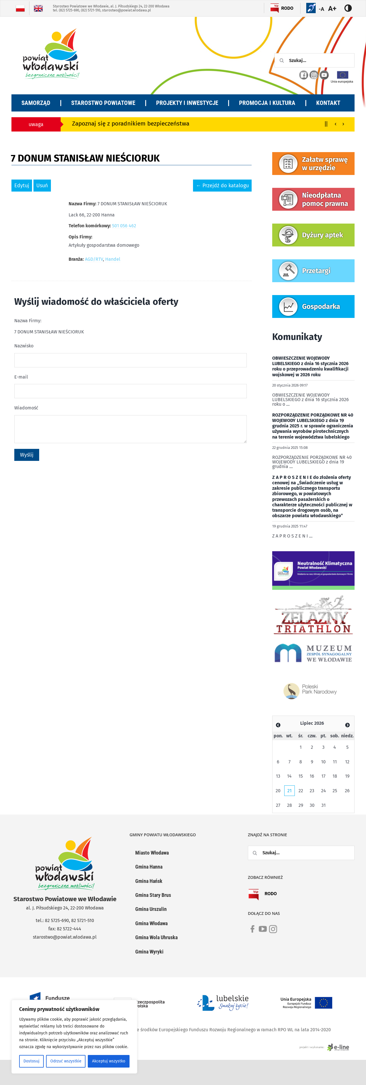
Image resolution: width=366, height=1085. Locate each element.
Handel (112, 259)
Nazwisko (23, 346)
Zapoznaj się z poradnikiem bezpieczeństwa (130, 124)
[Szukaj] (281, 60)
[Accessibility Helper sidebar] (336, 8)
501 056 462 (124, 225)
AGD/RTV (94, 259)
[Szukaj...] (314, 60)
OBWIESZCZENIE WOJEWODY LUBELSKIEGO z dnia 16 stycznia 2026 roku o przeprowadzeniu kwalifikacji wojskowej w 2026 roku (310, 366)
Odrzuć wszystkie (65, 1061)
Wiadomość (26, 408)
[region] (74, 1037)
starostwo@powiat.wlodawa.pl (126, 10)
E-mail (21, 377)
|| (326, 123)
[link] (252, 932)
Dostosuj (31, 1061)
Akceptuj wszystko (108, 1061)
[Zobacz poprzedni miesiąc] (278, 725)
